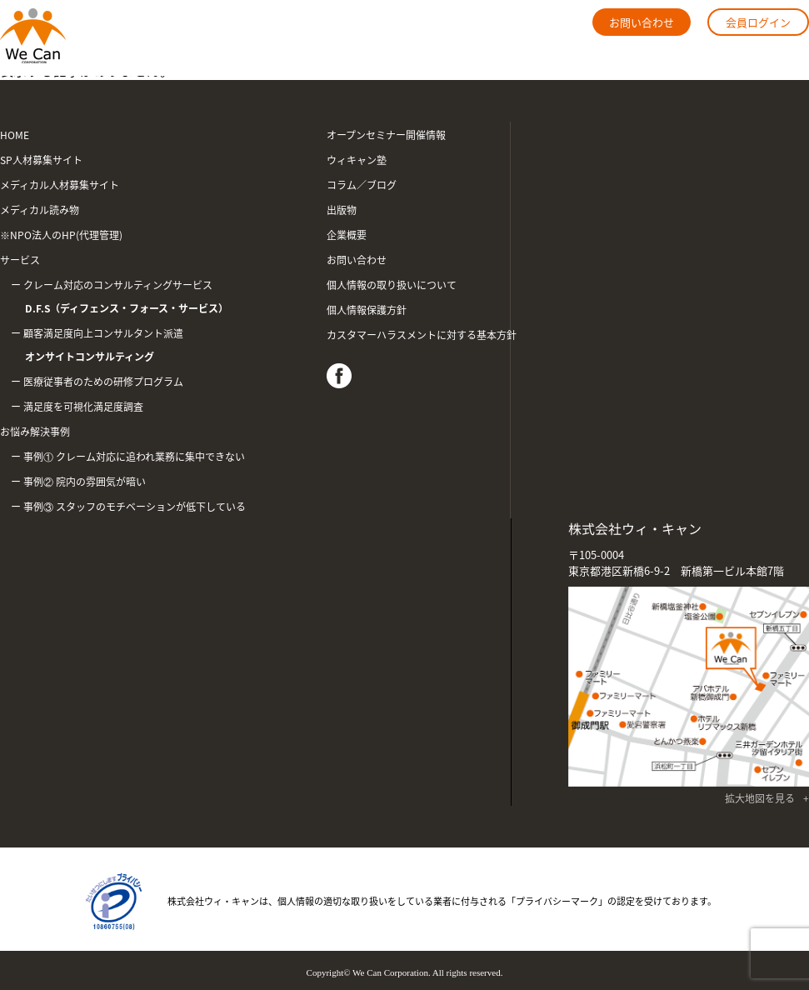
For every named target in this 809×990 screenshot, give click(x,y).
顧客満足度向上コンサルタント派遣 (154, 347)
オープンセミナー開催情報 (386, 135)
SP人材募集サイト (41, 160)
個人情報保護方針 (367, 310)
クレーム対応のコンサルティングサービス (154, 299)
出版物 (342, 210)
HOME (14, 135)
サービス (20, 260)
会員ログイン (758, 22)
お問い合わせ (641, 22)
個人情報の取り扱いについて (392, 285)
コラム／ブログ (362, 185)
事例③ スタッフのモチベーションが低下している (134, 506)
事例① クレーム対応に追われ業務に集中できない (134, 456)
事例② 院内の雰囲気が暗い (84, 481)
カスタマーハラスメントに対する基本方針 (422, 335)
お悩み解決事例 (35, 431)
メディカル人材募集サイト (59, 185)
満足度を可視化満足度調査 (83, 406)
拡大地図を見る (760, 798)
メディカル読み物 (39, 210)
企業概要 (347, 235)
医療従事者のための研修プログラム (103, 381)
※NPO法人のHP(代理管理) (61, 235)
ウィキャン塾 (357, 160)
